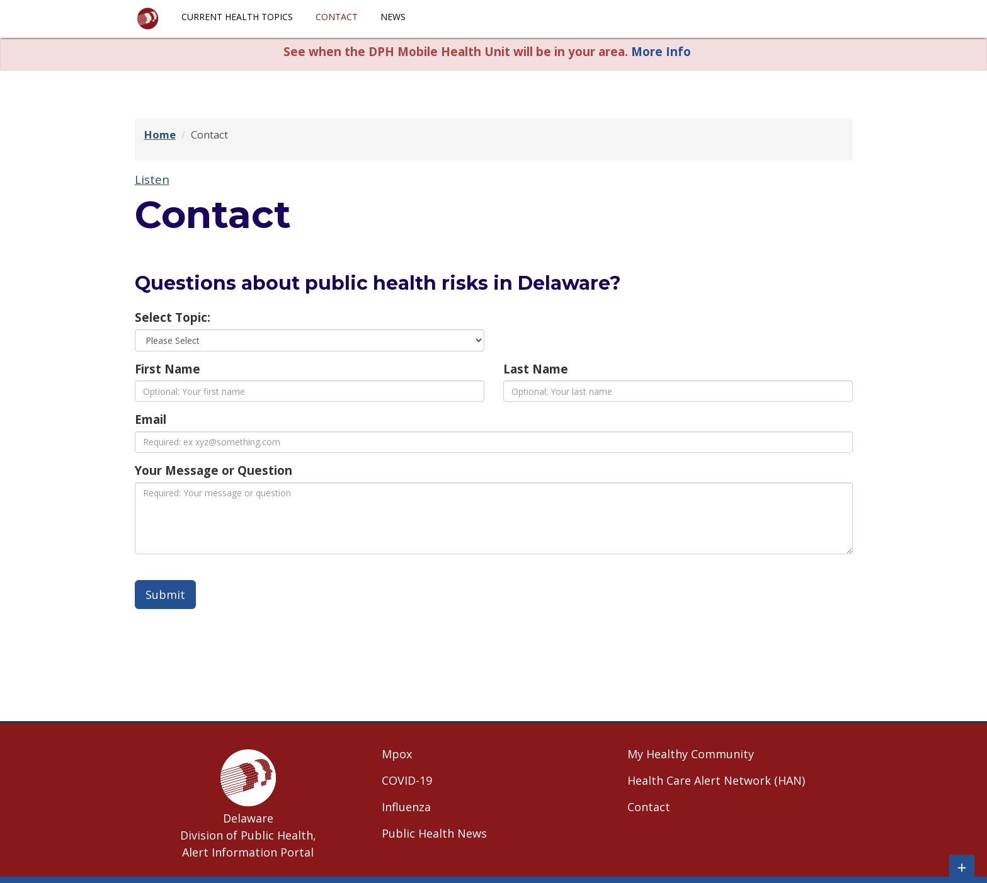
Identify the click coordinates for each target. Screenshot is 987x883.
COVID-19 (407, 780)
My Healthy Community (690, 753)
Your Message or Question (213, 470)
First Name (167, 369)
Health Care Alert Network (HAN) (716, 780)
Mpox (397, 753)
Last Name (535, 369)
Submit (165, 594)
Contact (337, 17)
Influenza (406, 806)
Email (150, 419)
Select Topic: (172, 317)
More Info (661, 51)
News (393, 17)
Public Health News (434, 833)
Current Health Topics (237, 17)
